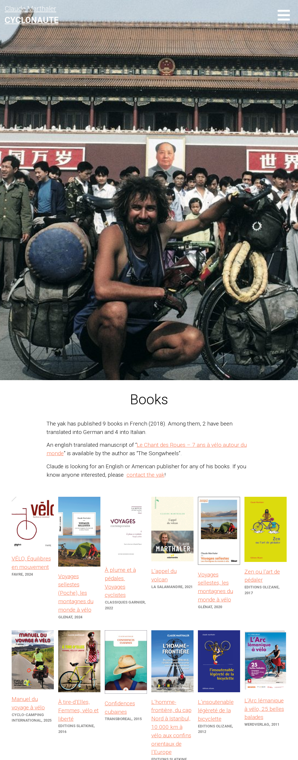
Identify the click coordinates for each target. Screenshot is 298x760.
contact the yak (145, 474)
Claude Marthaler (31, 15)
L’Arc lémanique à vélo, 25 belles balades (264, 709)
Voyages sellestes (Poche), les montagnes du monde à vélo (75, 593)
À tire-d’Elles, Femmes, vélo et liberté (78, 710)
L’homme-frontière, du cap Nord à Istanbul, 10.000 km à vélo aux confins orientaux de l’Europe (171, 727)
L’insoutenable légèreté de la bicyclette (216, 710)
